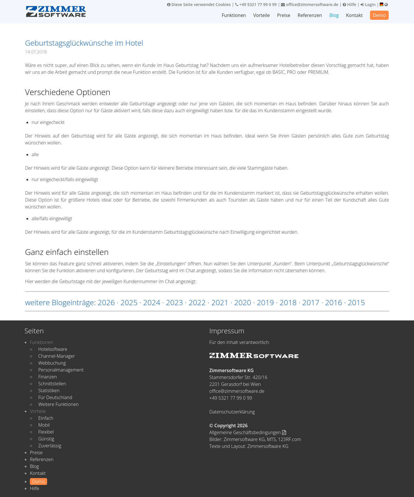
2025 (128, 302)
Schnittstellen (52, 383)
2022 (197, 302)
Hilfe (349, 4)
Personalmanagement (61, 370)
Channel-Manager (56, 356)
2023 (174, 302)
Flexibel (46, 432)
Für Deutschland (55, 397)
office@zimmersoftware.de (309, 4)
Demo (379, 15)
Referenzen (310, 15)
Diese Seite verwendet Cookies (199, 4)
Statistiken (49, 390)
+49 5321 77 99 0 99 (256, 4)
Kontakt (354, 15)
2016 (333, 302)
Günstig (46, 439)
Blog (334, 15)
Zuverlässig (49, 445)
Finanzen (47, 377)
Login (368, 4)
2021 (219, 302)
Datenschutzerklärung (232, 412)
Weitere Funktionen (58, 404)
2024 (151, 302)
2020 (242, 302)
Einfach (45, 418)
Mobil (44, 425)
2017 (310, 302)
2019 (265, 302)
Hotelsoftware (52, 349)
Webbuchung (52, 363)
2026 (106, 302)
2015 (356, 302)
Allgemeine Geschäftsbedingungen (247, 432)
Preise (283, 15)
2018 (287, 302)
